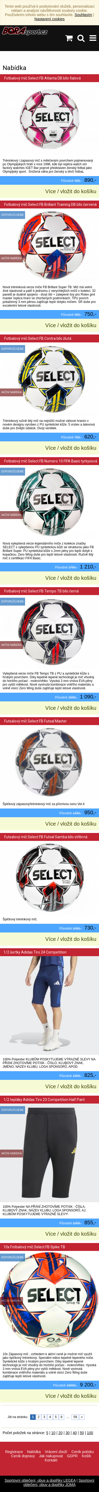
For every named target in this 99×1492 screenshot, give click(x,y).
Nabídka (34, 1452)
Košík (86, 1456)
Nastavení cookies (49, 19)
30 (67, 1433)
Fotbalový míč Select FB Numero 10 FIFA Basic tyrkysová (50, 461)
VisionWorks (84, 1471)
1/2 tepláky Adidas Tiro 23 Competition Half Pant (44, 1099)
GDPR (72, 1456)
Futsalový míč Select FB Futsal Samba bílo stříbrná (45, 837)
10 (53, 1433)
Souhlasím (83, 15)
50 (82, 1433)
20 (60, 1433)
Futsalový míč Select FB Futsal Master (35, 721)
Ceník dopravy (23, 1456)
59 (75, 1417)
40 (75, 1433)
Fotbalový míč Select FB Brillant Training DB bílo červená (50, 204)
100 (90, 1433)
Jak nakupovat (51, 1456)
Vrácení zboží (56, 1452)
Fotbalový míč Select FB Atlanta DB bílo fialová (42, 78)
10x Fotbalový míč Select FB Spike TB (34, 1247)
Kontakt (51, 1460)
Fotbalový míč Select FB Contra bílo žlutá (37, 338)
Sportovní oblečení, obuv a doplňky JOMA (59, 1482)
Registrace (14, 1452)
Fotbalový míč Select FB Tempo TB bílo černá (41, 591)
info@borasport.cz (53, 1471)
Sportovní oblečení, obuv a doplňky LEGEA (40, 1480)
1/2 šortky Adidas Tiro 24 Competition (35, 952)
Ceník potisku (83, 1452)
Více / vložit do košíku (70, 191)
